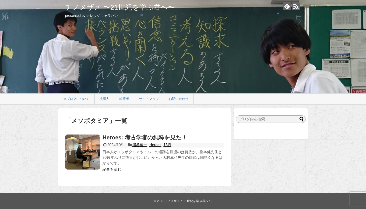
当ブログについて (76, 99)
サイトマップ (149, 99)
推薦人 (104, 99)
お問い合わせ (178, 99)
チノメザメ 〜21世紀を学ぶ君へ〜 (120, 7)
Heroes (155, 145)
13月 (167, 145)
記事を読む (111, 169)
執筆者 (124, 99)
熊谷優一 (139, 145)
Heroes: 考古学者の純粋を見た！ (144, 137)
